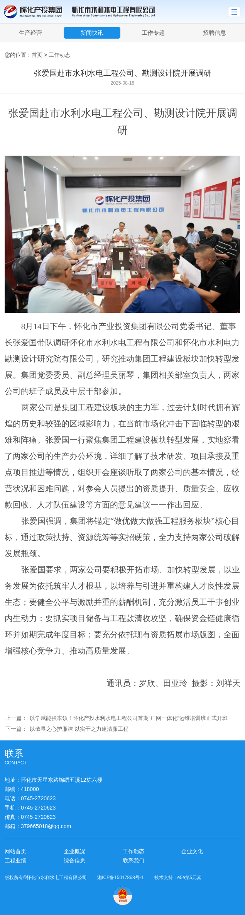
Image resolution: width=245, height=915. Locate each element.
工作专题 (153, 32)
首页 (37, 55)
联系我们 (133, 860)
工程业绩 (15, 860)
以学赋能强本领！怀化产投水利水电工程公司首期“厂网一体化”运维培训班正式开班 (129, 718)
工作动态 (59, 55)
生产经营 (30, 32)
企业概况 (74, 851)
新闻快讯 (91, 32)
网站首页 (15, 851)
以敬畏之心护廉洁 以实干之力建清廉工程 (79, 729)
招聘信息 (214, 32)
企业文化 (192, 851)
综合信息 (74, 860)
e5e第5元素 (189, 877)
